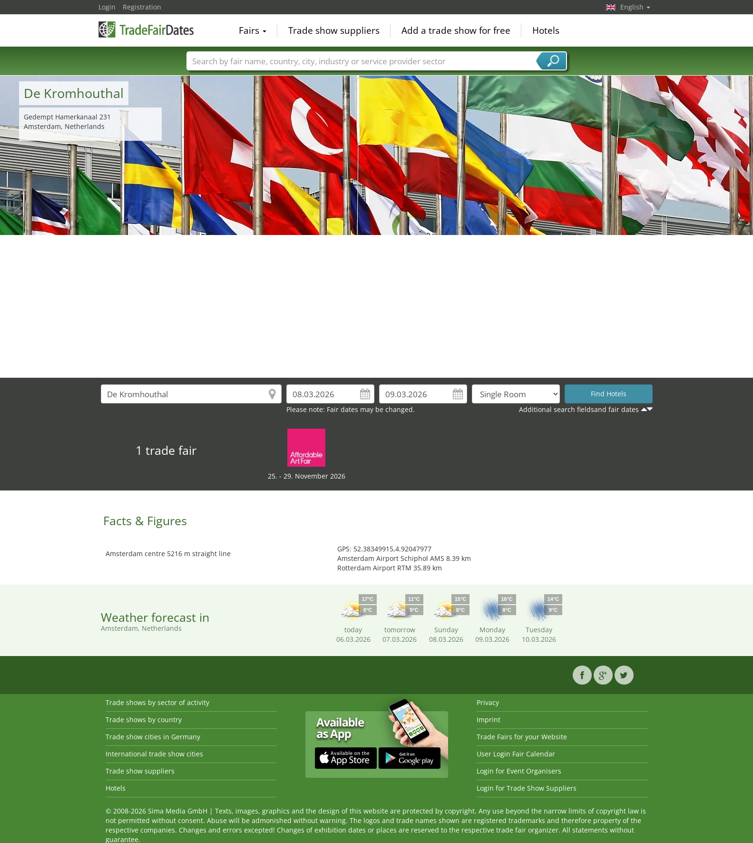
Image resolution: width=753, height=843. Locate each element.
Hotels (545, 30)
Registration (142, 6)
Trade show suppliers (334, 30)
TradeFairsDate (146, 29)
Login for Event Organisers (519, 770)
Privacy (488, 702)
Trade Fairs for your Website (522, 736)
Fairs (252, 30)
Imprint (488, 719)
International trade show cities (154, 753)
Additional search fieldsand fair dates (579, 409)
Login (107, 6)
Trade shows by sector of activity (157, 702)
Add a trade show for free (455, 30)
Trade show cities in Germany (153, 736)
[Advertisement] (376, 306)
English (635, 6)
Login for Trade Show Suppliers (527, 788)
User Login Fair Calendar (516, 753)
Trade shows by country (144, 719)
